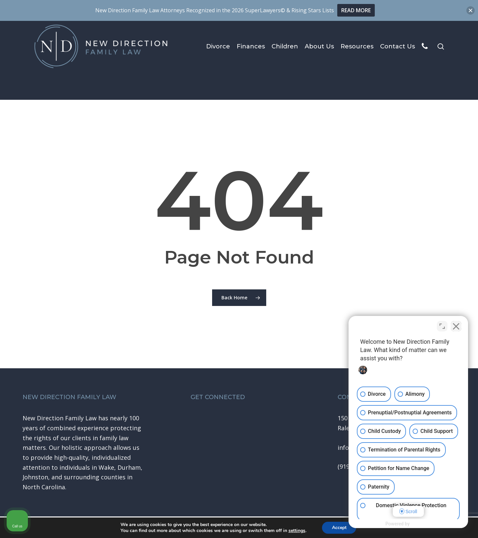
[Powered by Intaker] (421, 524)
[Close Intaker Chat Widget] (456, 326)
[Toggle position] (442, 326)
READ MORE (356, 10)
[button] (470, 10)
